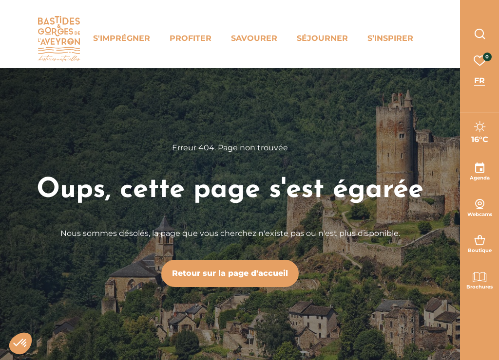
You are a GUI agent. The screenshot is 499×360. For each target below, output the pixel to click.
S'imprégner (121, 38)
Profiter (190, 38)
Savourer (254, 38)
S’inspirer (390, 38)
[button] (20, 343)
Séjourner (322, 38)
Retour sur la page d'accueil (230, 273)
